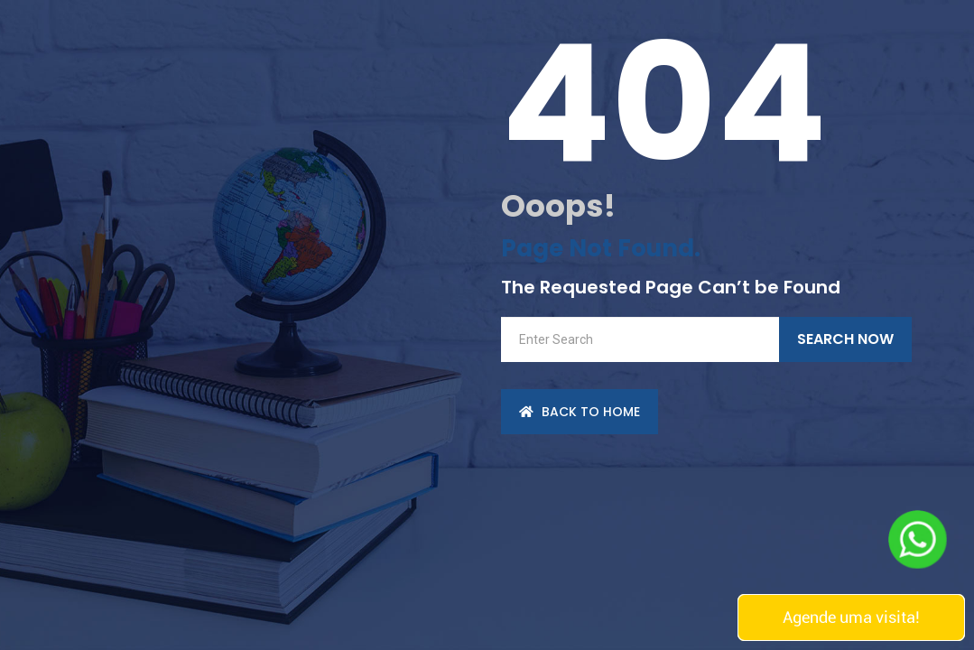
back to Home (579, 412)
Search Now (845, 339)
